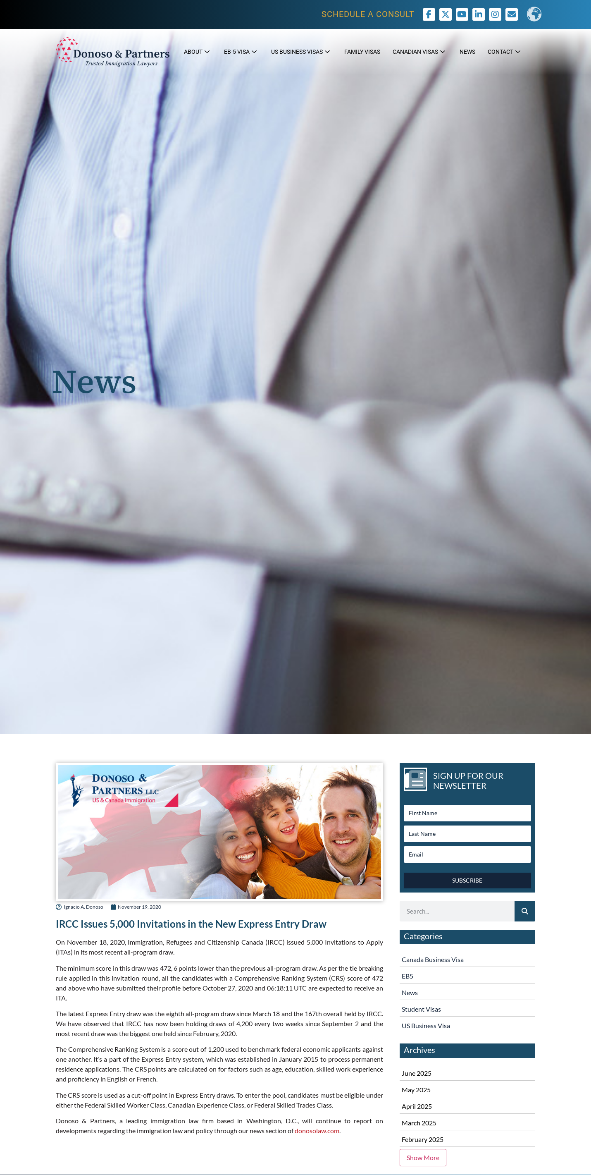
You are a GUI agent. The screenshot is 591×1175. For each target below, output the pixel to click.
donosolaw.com (317, 1130)
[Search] (525, 911)
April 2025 (417, 1106)
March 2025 (419, 1123)
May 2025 (416, 1090)
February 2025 (422, 1139)
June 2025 (416, 1073)
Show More (423, 1157)
